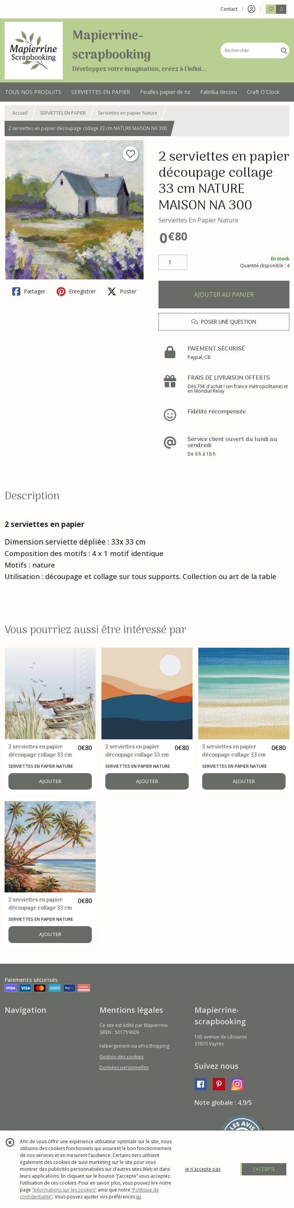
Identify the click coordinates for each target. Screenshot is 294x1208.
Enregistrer (76, 291)
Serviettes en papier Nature (127, 113)
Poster (121, 291)
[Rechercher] (284, 50)
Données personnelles (124, 1067)
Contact (228, 9)
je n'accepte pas (202, 1169)
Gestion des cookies (122, 1056)
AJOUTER (50, 781)
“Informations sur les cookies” (64, 1190)
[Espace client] (251, 9)
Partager (28, 291)
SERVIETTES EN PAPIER (63, 113)
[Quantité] (172, 262)
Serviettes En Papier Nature (198, 220)
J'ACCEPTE (264, 1169)
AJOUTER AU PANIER (224, 294)
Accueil (20, 113)
